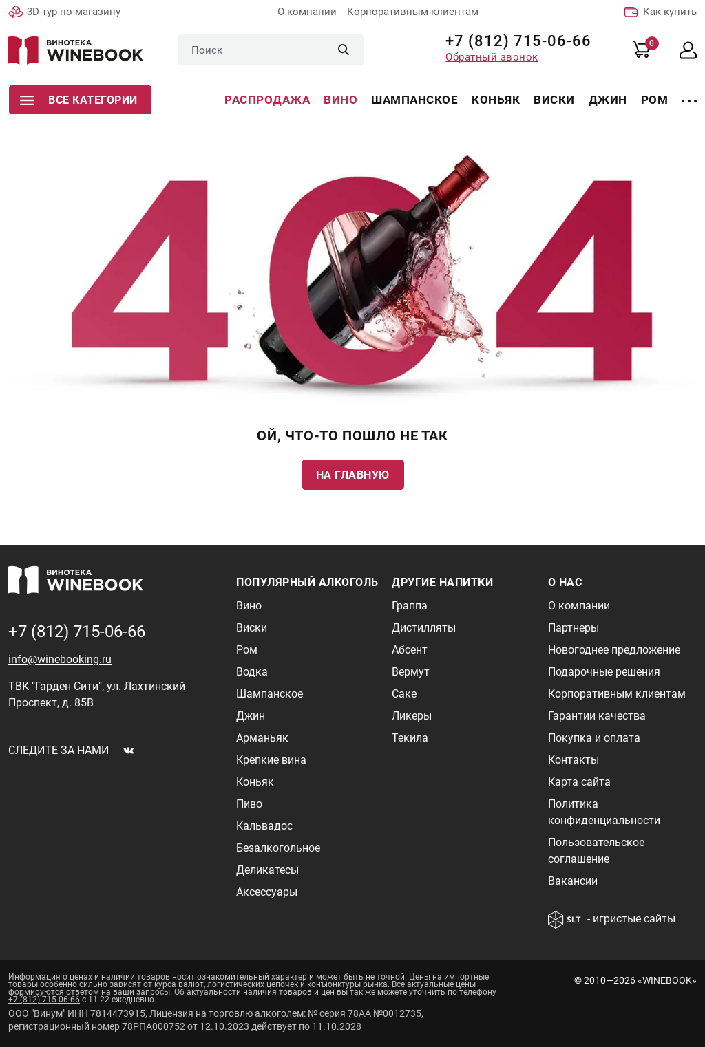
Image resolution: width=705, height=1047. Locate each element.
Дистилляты (424, 627)
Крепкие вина (271, 759)
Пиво (249, 803)
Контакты (573, 759)
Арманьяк (262, 737)
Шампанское (414, 100)
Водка (252, 671)
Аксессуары (266, 891)
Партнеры (573, 627)
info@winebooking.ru (60, 659)
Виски (554, 100)
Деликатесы (267, 869)
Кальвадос (264, 825)
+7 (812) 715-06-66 (513, 41)
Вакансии (573, 880)
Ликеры (412, 715)
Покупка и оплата (594, 737)
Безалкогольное (278, 847)
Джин (608, 100)
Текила (410, 737)
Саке (404, 693)
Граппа (410, 605)
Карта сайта (579, 781)
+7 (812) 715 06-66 (44, 999)
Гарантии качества (597, 715)
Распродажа (267, 100)
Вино (340, 100)
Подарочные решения (604, 671)
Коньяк (496, 100)
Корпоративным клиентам (412, 12)
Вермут (411, 671)
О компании (307, 12)
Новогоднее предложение (614, 649)
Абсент (410, 649)
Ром (655, 100)
